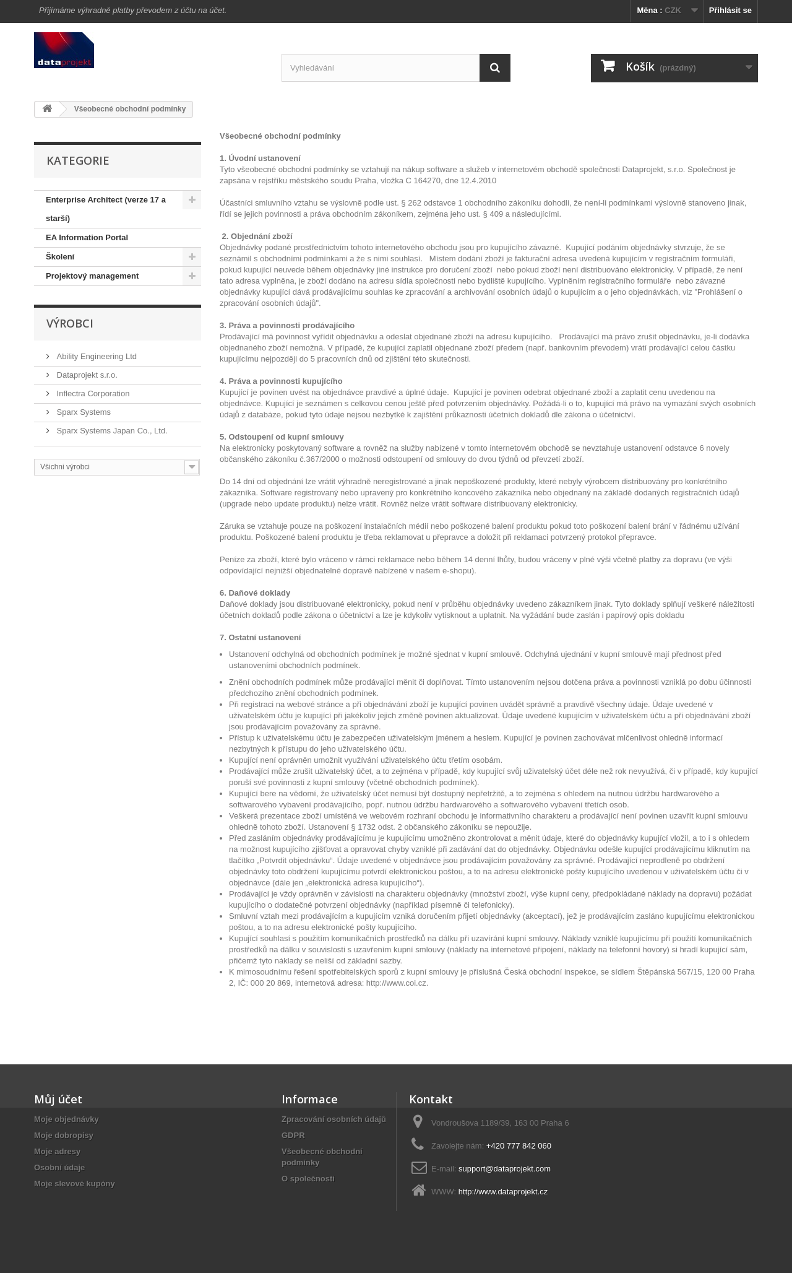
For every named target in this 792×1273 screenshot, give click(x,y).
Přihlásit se (730, 10)
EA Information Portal (87, 237)
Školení (60, 256)
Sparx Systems (82, 412)
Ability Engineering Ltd (95, 356)
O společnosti (308, 1178)
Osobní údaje (59, 1167)
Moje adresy (57, 1151)
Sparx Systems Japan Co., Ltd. (111, 430)
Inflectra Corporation (91, 393)
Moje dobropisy (63, 1135)
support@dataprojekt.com (504, 1168)
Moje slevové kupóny (74, 1183)
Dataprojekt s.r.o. (86, 375)
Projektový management (92, 275)
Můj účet (58, 1099)
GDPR (293, 1135)
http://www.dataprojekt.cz (503, 1191)
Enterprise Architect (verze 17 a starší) (106, 209)
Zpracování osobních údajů (334, 1119)
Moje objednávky (66, 1119)
